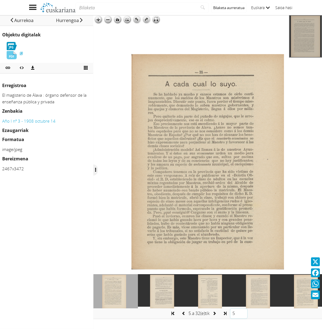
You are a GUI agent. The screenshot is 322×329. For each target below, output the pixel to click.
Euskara (260, 7)
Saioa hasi (283, 7)
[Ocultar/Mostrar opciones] (95, 170)
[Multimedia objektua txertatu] (21, 68)
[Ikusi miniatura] (85, 68)
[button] (21, 20)
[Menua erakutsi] (32, 7)
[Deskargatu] (32, 68)
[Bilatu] (203, 7)
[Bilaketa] (136, 7)
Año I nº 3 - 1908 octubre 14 (28, 121)
